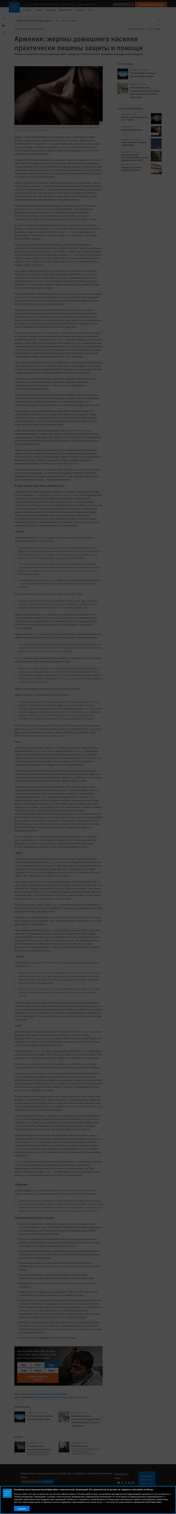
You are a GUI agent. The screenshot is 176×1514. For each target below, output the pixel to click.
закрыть (22, 1508)
